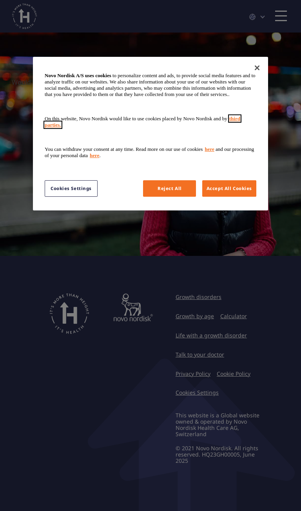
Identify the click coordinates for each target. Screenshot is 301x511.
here (209, 149)
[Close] (257, 67)
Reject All (170, 188)
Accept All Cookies (229, 188)
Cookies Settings (71, 188)
